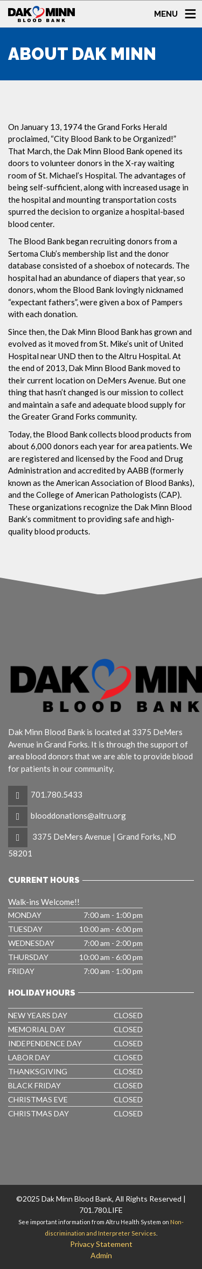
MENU (166, 13)
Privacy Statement (101, 1244)
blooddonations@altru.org (78, 815)
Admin (101, 1255)
